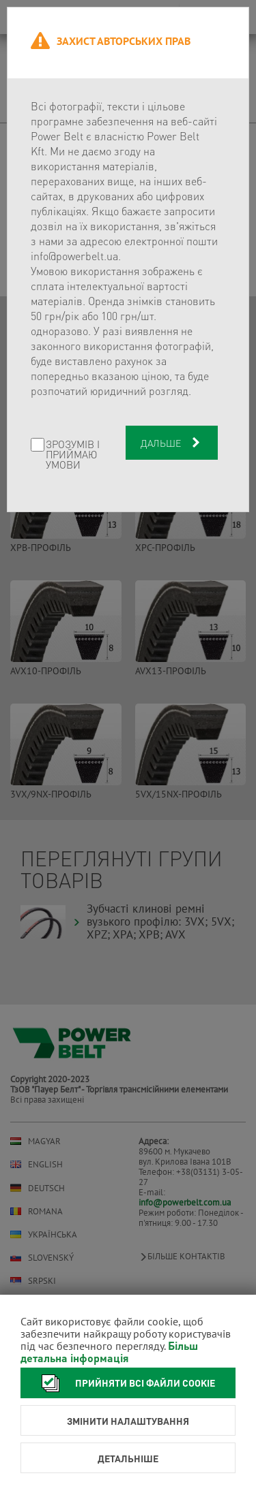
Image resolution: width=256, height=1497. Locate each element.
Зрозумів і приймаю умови (73, 454)
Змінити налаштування (128, 1421)
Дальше (172, 443)
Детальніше (128, 1458)
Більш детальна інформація (109, 1351)
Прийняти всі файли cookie (124, 1383)
